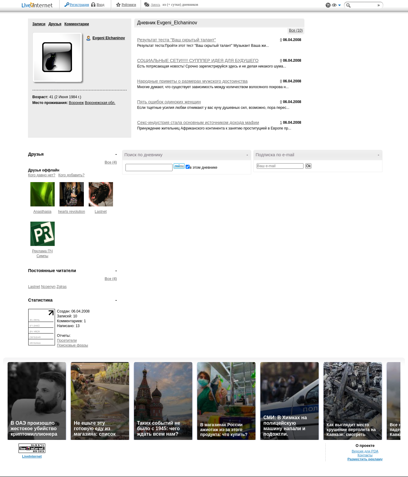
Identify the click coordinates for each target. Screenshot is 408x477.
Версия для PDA (365, 451)
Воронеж (76, 103)
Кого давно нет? (42, 175)
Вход (100, 4)
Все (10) (296, 30)
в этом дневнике (203, 167)
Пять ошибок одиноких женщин (169, 101)
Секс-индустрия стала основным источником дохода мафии (198, 122)
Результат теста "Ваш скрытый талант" (176, 39)
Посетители (67, 340)
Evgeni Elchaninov (88, 38)
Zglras (62, 287)
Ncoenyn (48, 287)
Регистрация (79, 4)
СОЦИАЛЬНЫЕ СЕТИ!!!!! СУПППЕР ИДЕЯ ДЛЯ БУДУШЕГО (198, 60)
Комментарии (76, 24)
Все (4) (111, 162)
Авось (155, 4)
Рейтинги (129, 4)
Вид (336, 6)
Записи (39, 24)
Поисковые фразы (72, 345)
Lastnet (101, 211)
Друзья (54, 24)
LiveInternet (38, 5)
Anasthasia (42, 211)
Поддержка (328, 5)
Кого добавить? (71, 175)
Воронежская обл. (100, 103)
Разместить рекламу (365, 459)
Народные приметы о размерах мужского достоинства (192, 81)
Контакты (365, 455)
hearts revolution (71, 211)
